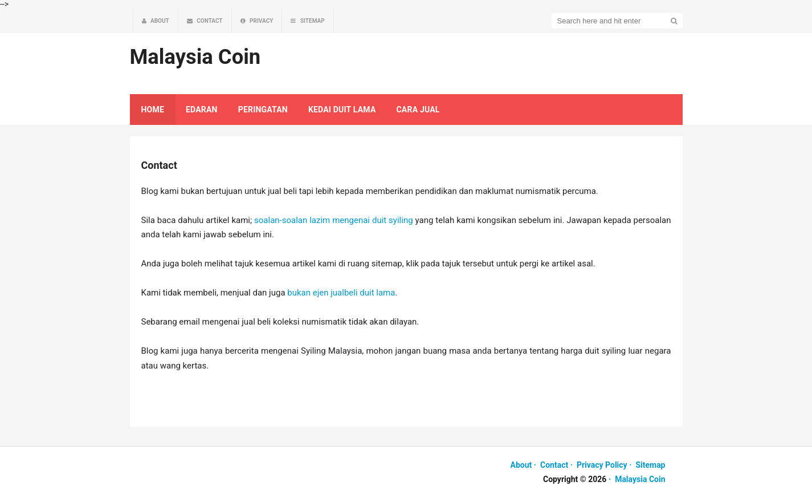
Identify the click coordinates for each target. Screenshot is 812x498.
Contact (554, 464)
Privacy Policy (602, 464)
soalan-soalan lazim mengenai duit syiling (333, 220)
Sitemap (650, 464)
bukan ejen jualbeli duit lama (341, 293)
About (521, 464)
